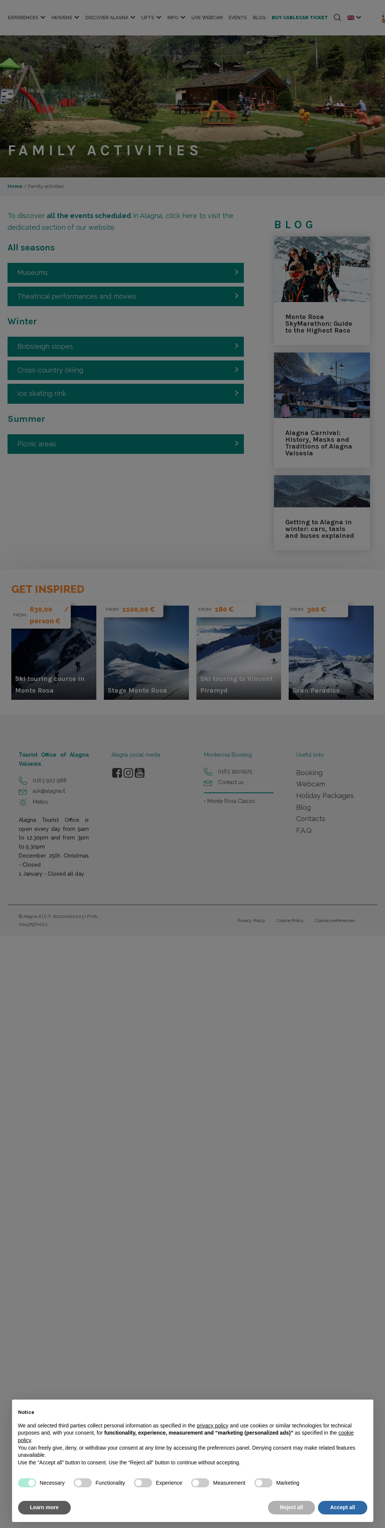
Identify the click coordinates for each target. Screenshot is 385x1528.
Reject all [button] (291, 1507)
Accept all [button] (342, 1507)
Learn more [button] (44, 1507)
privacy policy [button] (212, 1426)
